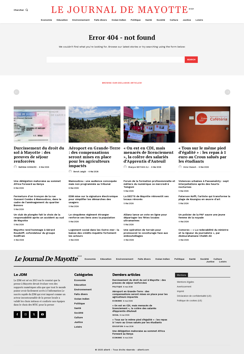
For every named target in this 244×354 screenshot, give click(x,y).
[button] (21, 10)
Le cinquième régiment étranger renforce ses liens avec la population (92, 216)
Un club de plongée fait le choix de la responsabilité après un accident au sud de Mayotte (39, 217)
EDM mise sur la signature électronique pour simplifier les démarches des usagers (93, 199)
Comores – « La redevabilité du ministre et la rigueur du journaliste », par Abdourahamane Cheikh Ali (203, 232)
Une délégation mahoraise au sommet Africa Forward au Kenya (37, 182)
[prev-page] (16, 92)
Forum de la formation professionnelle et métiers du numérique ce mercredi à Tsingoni (149, 184)
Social (115, 315)
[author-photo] (16, 167)
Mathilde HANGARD (27, 167)
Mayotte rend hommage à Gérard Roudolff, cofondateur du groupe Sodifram (34, 232)
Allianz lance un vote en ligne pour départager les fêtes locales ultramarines (145, 217)
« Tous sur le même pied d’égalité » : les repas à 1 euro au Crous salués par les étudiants (202, 154)
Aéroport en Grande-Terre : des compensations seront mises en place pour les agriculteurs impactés (94, 156)
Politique (117, 287)
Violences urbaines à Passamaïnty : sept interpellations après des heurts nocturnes (203, 184)
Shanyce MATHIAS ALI (138, 167)
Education (117, 326)
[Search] (191, 59)
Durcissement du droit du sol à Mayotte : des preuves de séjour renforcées (39, 154)
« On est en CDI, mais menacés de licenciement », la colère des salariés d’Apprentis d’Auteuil (149, 154)
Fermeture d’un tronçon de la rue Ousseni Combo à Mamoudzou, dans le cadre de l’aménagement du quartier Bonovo (37, 201)
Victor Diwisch (189, 167)
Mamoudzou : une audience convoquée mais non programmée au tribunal (93, 182)
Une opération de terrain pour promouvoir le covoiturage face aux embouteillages (146, 232)
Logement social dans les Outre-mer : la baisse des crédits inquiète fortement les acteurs (94, 232)
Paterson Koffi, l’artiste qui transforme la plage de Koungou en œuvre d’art (204, 198)
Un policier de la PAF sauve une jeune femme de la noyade (201, 216)
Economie (117, 301)
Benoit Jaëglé (79, 171)
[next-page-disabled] (227, 92)
